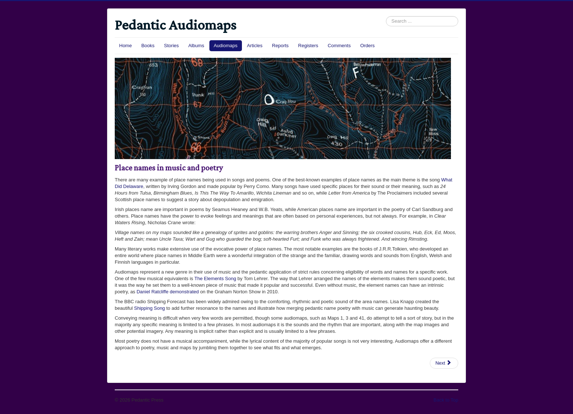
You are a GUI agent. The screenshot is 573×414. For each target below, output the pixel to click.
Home (125, 45)
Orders (367, 45)
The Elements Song (215, 278)
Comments (339, 45)
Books (148, 45)
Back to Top (445, 400)
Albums (196, 45)
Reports (280, 45)
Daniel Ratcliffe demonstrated (168, 291)
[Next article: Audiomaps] (444, 363)
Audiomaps (226, 45)
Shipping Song (149, 308)
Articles (255, 45)
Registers (308, 45)
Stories (171, 45)
